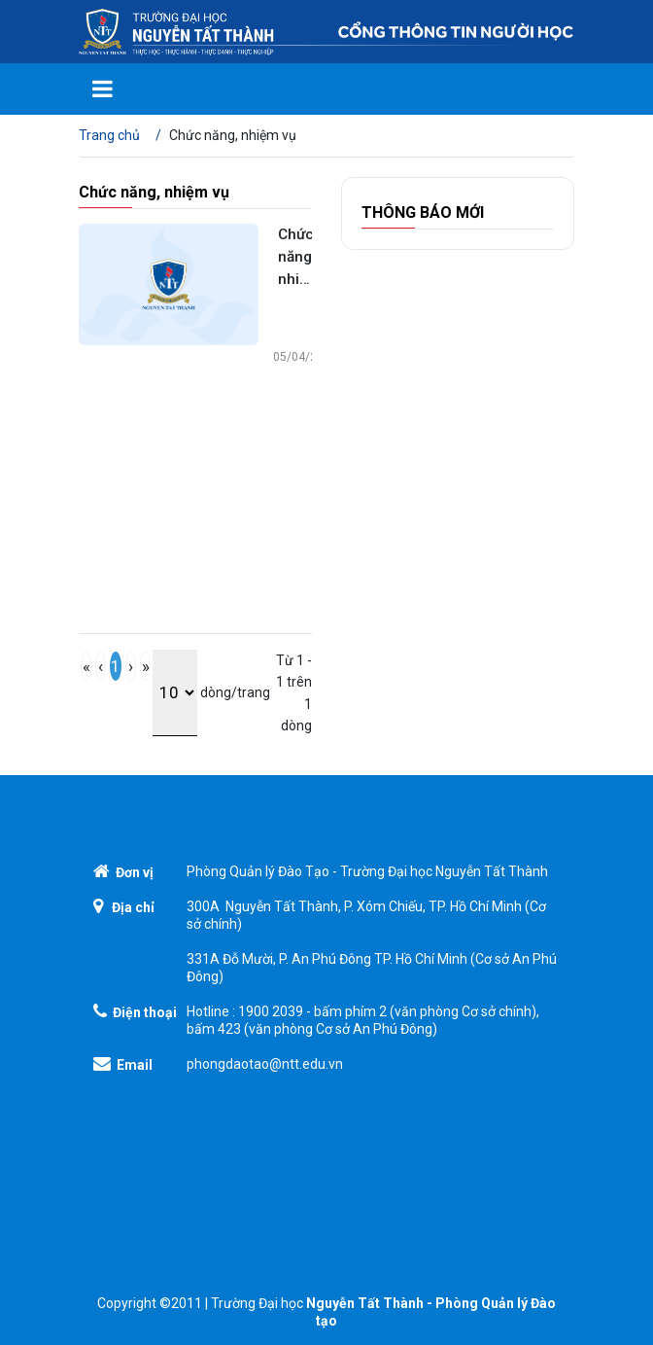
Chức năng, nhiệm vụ (295, 258)
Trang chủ (109, 135)
